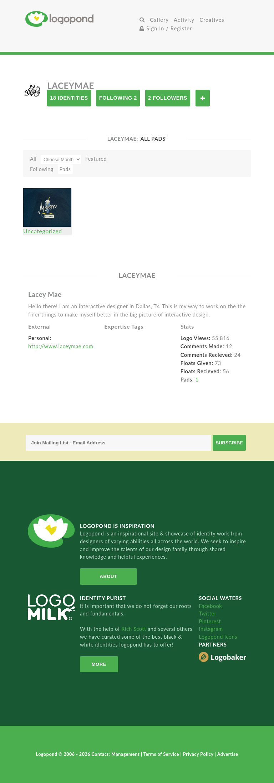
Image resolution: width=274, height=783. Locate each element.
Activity (184, 20)
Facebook (210, 606)
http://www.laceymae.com (60, 346)
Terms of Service (162, 754)
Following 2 (118, 98)
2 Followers (167, 98)
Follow (203, 98)
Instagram (211, 629)
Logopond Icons (218, 637)
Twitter (207, 613)
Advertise (227, 754)
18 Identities (69, 98)
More (99, 664)
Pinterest (210, 621)
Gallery (159, 20)
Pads (65, 169)
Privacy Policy (199, 754)
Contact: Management (116, 754)
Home (81, 19)
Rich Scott (134, 629)
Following (42, 169)
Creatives (211, 20)
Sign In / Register (165, 28)
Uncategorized (42, 231)
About (108, 576)
